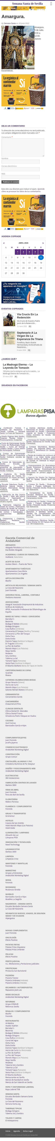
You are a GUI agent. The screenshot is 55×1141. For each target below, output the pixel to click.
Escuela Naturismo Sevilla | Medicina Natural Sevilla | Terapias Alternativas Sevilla (12, 489)
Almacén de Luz (12, 838)
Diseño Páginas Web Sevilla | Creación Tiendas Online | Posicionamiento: (12, 442)
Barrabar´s (10, 622)
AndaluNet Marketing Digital (17, 753)
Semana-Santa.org (13, 1107)
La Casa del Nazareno (14, 591)
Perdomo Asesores (13, 601)
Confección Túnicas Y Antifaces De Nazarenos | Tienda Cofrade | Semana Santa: (12, 434)
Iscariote (9, 676)
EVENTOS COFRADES (12, 312)
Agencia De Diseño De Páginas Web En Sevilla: (40, 482)
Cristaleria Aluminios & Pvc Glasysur (20, 767)
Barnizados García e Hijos (16, 729)
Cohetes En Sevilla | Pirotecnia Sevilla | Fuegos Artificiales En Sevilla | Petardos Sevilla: (40, 489)
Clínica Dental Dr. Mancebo (17, 714)
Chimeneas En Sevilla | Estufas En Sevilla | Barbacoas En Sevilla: (40, 444)
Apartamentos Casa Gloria (16, 574)
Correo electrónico (9, 169)
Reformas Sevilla (12, 1010)
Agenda (16, 1134)
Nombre (4, 162)
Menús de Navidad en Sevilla (17, 1083)
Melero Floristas (12, 805)
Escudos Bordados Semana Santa (19, 910)
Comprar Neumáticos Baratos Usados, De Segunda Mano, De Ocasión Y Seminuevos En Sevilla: (40, 452)
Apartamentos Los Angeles (16, 577)
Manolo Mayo (11, 652)
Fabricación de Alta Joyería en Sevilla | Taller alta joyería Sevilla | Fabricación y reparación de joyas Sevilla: (12, 500)
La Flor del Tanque (13, 1058)
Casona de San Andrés (15, 826)
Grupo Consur (11, 760)
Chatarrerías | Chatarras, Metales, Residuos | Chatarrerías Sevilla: (12, 524)
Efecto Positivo (12, 943)
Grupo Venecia (12, 686)
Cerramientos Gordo (14, 700)
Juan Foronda (11, 594)
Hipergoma (10, 922)
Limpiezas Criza (12, 862)
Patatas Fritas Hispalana (15, 950)
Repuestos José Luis (14, 993)
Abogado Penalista (13, 551)
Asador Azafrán (12, 1029)
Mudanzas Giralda (13, 893)
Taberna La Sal (12, 662)
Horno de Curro (12, 688)
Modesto (9, 657)
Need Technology (13, 848)
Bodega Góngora (12, 630)
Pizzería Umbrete (13, 984)
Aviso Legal (28, 1134)
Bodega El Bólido (12, 627)
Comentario (7, 137)
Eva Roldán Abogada (14, 553)
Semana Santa (10, 23)
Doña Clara (10, 639)
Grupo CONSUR (12, 1007)
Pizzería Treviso (12, 981)
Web (3, 177)
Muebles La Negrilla (14, 902)
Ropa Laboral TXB (13, 1093)
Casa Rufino (10, 632)
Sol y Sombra (11, 659)
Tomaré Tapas (11, 664)
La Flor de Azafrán (13, 649)
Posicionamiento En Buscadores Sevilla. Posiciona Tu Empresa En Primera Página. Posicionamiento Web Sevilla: (40, 471)
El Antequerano (12, 1124)
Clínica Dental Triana (14, 717)
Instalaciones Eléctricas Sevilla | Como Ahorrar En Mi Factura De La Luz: (40, 525)
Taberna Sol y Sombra (14, 1068)
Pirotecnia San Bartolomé (16, 974)
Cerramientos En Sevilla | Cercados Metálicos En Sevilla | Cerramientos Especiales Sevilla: (40, 498)
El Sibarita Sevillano (13, 669)
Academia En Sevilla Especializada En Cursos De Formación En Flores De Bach (12, 479)
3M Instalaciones (12, 781)
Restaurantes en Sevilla (15, 1081)
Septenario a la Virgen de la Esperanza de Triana (30, 339)
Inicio (8, 1134)
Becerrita (9, 625)
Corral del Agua (12, 1044)
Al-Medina (10, 1026)
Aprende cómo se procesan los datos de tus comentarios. (23, 193)
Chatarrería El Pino (13, 707)
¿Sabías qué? (9, 362)
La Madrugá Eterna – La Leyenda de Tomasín (18, 370)
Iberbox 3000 (11, 788)
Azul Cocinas (11, 726)
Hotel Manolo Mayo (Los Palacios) (19, 829)
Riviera (8, 679)
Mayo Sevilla (11, 654)
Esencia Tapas (11, 644)
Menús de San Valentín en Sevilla (19, 1086)
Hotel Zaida (10, 831)
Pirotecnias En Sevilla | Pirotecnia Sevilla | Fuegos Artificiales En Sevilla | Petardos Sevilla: (40, 506)
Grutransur (10, 819)
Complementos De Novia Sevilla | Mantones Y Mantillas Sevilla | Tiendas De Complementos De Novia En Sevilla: (40, 516)
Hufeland (9, 560)
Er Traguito (10, 647)
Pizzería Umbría (12, 986)
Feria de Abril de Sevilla (15, 798)
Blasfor (8, 584)
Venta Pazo (10, 667)
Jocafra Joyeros (12, 746)
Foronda (9, 812)
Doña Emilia (10, 642)
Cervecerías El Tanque (15, 635)
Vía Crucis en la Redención (27, 319)
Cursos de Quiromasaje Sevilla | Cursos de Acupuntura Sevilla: (12, 459)
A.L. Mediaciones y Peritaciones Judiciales (22, 967)
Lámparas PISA (12, 841)
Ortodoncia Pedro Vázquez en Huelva (21, 719)
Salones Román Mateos (15, 693)
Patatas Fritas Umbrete (15, 953)
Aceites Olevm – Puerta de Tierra (19, 567)
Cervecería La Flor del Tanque (18, 637)
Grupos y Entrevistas (14, 876)
